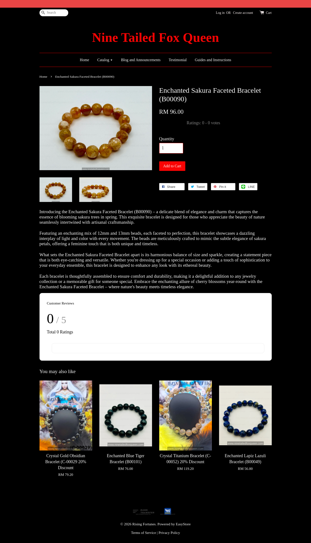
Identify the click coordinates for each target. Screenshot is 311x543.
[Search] (54, 12)
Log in (220, 13)
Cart (268, 13)
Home (84, 60)
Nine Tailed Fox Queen (155, 37)
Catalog (105, 60)
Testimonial (178, 60)
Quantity (166, 138)
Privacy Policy (169, 533)
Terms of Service (143, 533)
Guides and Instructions (213, 60)
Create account (243, 13)
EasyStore (183, 524)
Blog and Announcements (140, 60)
